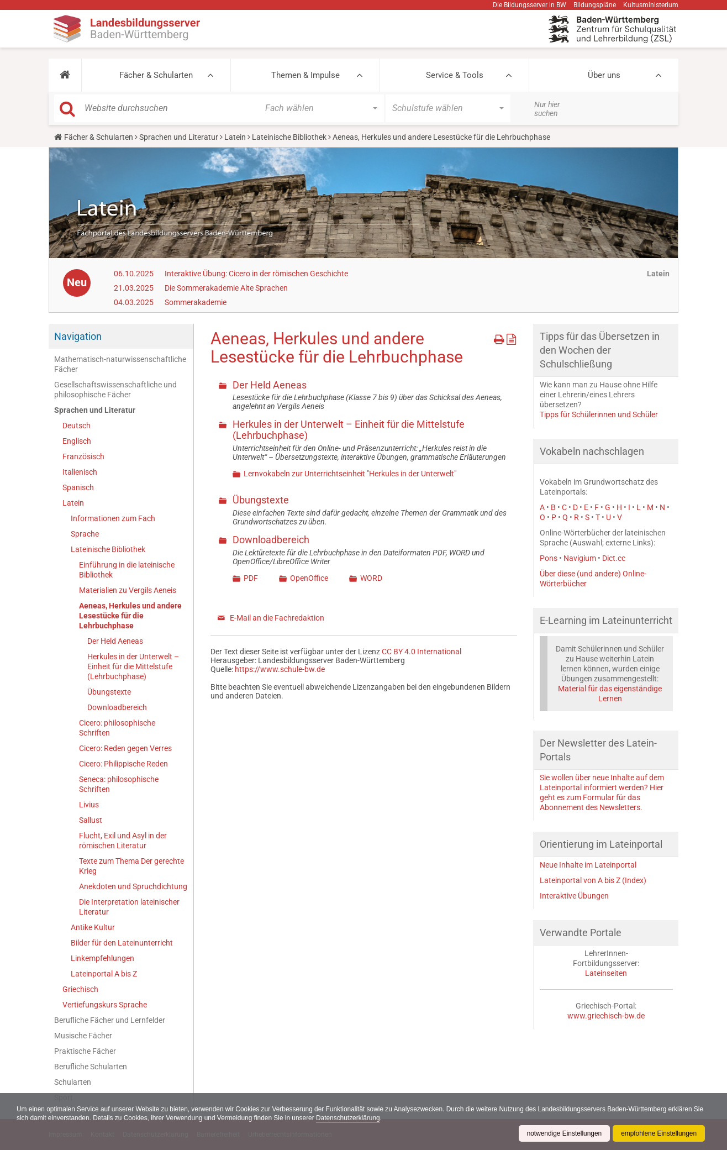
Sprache (85, 533)
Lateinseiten (606, 973)
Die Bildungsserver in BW (529, 5)
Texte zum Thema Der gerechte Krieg (131, 866)
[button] (65, 75)
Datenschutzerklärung (362, 1118)
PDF (251, 578)
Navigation (78, 336)
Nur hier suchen (547, 109)
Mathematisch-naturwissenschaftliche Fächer (120, 364)
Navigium (579, 558)
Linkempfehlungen (102, 958)
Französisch (83, 456)
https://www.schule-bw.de (280, 669)
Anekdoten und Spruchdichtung (133, 886)
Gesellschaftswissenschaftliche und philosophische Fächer (115, 389)
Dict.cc (613, 558)
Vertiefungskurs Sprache (104, 1004)
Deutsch (76, 425)
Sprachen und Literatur (178, 137)
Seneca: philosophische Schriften (119, 784)
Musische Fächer (83, 1035)
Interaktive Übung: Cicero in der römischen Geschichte (256, 273)
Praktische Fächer (85, 1051)
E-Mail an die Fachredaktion (277, 617)
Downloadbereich (117, 707)
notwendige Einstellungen (563, 1133)
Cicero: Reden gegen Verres (125, 748)
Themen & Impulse (305, 75)
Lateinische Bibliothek (289, 137)
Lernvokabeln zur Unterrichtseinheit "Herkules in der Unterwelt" (350, 473)
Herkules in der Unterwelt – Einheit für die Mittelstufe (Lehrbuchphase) (133, 666)
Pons (548, 558)
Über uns (604, 75)
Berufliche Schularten (90, 1066)
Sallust (90, 820)
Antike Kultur (93, 927)
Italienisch (79, 472)
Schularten (72, 1082)
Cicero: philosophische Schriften (117, 727)
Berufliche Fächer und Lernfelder (109, 1020)
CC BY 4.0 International (421, 651)
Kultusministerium (650, 5)
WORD (371, 578)
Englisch (76, 441)
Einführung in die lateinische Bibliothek (127, 569)
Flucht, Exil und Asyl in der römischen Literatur (123, 840)
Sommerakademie (195, 302)
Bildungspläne (594, 5)
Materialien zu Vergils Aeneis (127, 590)
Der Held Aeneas (115, 641)
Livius (89, 804)
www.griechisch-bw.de (606, 1015)
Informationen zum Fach (113, 518)
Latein (235, 137)
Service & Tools (454, 75)
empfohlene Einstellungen (658, 1133)
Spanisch (78, 487)
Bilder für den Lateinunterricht (122, 942)
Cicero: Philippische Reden (123, 763)
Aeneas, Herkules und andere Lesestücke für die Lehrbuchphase (130, 615)
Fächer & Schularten (156, 75)
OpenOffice (309, 578)
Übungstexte (109, 691)
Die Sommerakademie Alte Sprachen (226, 287)
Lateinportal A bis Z (104, 973)
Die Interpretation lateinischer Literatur (129, 906)
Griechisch (80, 989)
